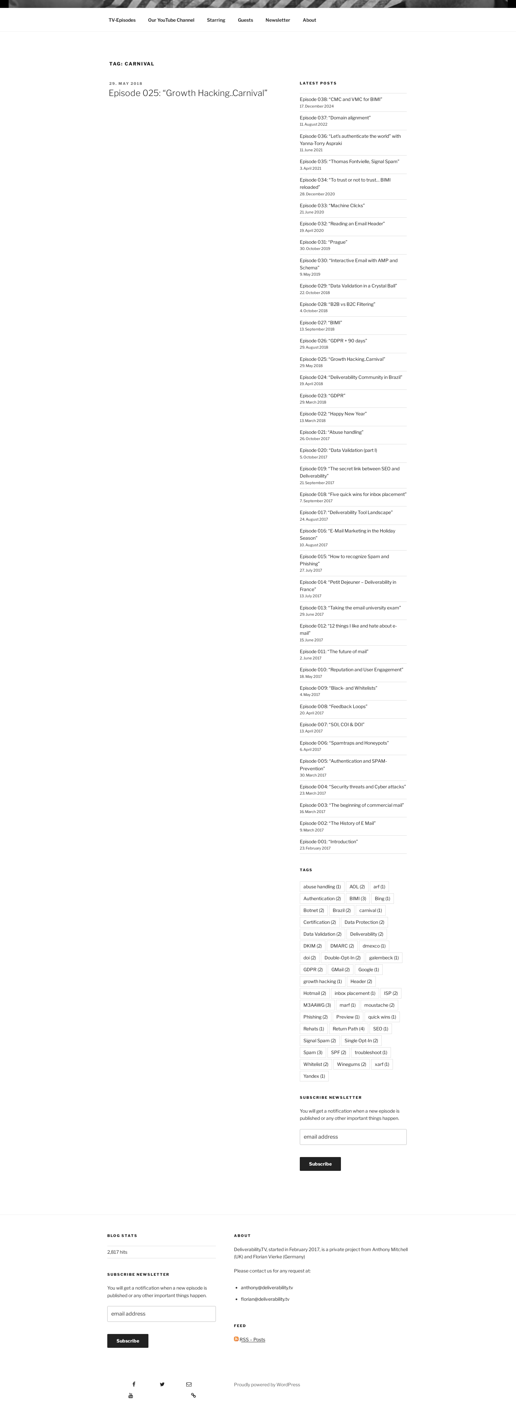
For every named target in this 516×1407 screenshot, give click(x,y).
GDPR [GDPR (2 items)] (313, 969)
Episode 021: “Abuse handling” (332, 432)
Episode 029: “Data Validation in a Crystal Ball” (348, 285)
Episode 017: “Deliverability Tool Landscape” (346, 512)
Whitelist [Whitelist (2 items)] (315, 1064)
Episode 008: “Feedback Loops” (334, 706)
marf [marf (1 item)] (348, 1005)
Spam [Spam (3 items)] (312, 1052)
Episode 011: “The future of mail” (334, 651)
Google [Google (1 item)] (368, 969)
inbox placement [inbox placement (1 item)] (355, 993)
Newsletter (278, 20)
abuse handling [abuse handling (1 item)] (322, 886)
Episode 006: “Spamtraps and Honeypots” (344, 743)
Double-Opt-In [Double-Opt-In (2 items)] (342, 957)
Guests (245, 20)
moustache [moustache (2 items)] (379, 1005)
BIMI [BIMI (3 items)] (357, 898)
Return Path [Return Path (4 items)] (349, 1028)
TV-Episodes (122, 20)
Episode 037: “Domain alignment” (335, 117)
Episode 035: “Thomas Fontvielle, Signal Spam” (350, 161)
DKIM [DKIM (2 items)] (312, 946)
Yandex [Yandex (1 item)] (314, 1076)
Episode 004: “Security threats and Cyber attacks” (353, 786)
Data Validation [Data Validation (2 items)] (322, 934)
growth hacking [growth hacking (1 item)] (322, 981)
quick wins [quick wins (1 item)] (382, 1017)
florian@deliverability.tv (265, 1299)
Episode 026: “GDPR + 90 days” (333, 340)
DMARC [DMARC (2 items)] (342, 946)
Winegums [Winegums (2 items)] (351, 1064)
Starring (216, 20)
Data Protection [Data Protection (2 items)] (364, 922)
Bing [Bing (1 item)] (382, 898)
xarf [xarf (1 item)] (382, 1064)
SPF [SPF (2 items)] (338, 1052)
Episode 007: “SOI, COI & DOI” (332, 724)
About (309, 20)
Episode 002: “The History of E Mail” (338, 823)
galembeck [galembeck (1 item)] (384, 957)
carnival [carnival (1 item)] (370, 910)
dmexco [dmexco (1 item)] (374, 946)
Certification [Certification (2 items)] (319, 922)
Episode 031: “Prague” (324, 242)
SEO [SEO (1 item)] (380, 1028)
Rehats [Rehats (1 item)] (313, 1028)
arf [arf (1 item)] (379, 886)
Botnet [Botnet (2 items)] (313, 910)
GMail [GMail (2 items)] (340, 969)
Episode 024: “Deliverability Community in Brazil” (351, 377)
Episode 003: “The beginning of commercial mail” (352, 805)
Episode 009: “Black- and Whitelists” (338, 688)
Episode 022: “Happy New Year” (333, 413)
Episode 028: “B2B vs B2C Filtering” (337, 304)
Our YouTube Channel (171, 20)
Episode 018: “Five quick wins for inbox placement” (353, 494)
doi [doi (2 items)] (309, 957)
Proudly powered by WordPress (267, 1384)
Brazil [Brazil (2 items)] (342, 910)
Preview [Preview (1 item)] (348, 1017)
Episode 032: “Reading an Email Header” (342, 223)
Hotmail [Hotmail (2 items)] (314, 993)
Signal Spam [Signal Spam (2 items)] (319, 1040)
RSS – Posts (249, 1339)
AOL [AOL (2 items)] (357, 886)
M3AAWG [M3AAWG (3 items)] (317, 1005)
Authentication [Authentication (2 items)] (322, 898)
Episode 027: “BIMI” (321, 322)
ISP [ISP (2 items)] (391, 993)
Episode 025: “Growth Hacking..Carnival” (188, 93)
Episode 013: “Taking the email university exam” (350, 607)
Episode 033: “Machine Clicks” (332, 205)
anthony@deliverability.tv (267, 1287)
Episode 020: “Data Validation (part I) (338, 450)
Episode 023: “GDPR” (323, 395)
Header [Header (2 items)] (361, 981)
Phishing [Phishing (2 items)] (315, 1017)
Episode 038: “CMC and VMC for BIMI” (341, 99)
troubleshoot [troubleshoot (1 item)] (371, 1052)
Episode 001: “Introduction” (329, 841)
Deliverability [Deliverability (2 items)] (366, 934)
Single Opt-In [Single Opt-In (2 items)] (361, 1040)
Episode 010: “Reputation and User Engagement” (351, 669)
